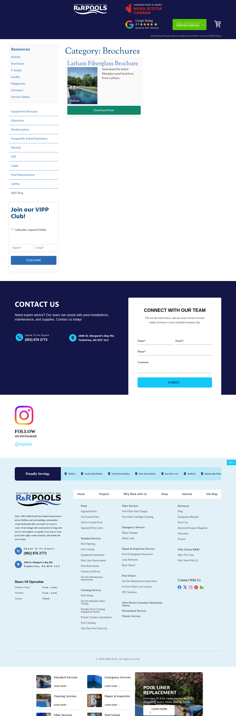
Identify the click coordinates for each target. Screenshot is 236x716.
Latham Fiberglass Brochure (102, 51)
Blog (180, 498)
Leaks (14, 153)
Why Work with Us (135, 481)
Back (231, 462)
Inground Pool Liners (92, 515)
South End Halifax (94, 461)
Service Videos (20, 84)
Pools (137, 21)
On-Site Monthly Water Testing (93, 589)
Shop (215, 21)
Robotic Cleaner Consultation (96, 604)
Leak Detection (130, 547)
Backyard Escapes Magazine (192, 515)
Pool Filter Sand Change (134, 498)
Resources (175, 21)
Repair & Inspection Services (138, 536)
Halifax (71, 461)
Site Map (212, 481)
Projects (147, 21)
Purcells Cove (171, 461)
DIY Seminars (129, 579)
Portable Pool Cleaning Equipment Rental (93, 597)
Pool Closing (87, 536)
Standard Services (91, 525)
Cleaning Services (91, 577)
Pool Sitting (87, 582)
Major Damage (130, 520)
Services (161, 21)
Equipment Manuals (24, 99)
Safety (15, 171)
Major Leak (128, 525)
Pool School (129, 562)
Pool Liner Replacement (93, 547)
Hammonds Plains (213, 461)
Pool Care (183, 509)
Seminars (17, 77)
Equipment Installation (93, 542)
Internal (187, 481)
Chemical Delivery (90, 558)
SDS (13, 144)
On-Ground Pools (90, 504)
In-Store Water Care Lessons (137, 574)
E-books (16, 57)
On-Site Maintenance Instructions (92, 565)
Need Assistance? (188, 10)
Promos (182, 526)
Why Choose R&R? (195, 21)
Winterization (20, 117)
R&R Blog (17, 180)
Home (126, 21)
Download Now (104, 98)
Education (17, 108)
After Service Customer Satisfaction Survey (142, 591)
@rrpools (23, 431)
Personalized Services (134, 598)
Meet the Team (186, 542)
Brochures (17, 51)
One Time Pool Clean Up (94, 615)
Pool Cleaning (88, 610)
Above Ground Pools (92, 509)
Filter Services (130, 493)
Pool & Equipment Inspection (137, 541)
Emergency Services (133, 514)
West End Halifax (147, 461)
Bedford (191, 461)
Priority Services (131, 603)
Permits (16, 135)
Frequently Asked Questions (29, 126)
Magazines (18, 71)
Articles (16, 44)
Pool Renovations (90, 553)
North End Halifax (121, 461)
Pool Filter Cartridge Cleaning (137, 504)
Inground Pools (89, 498)
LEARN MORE (158, 698)
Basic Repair (128, 552)
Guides (15, 64)
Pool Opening (88, 531)
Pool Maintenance (23, 162)
